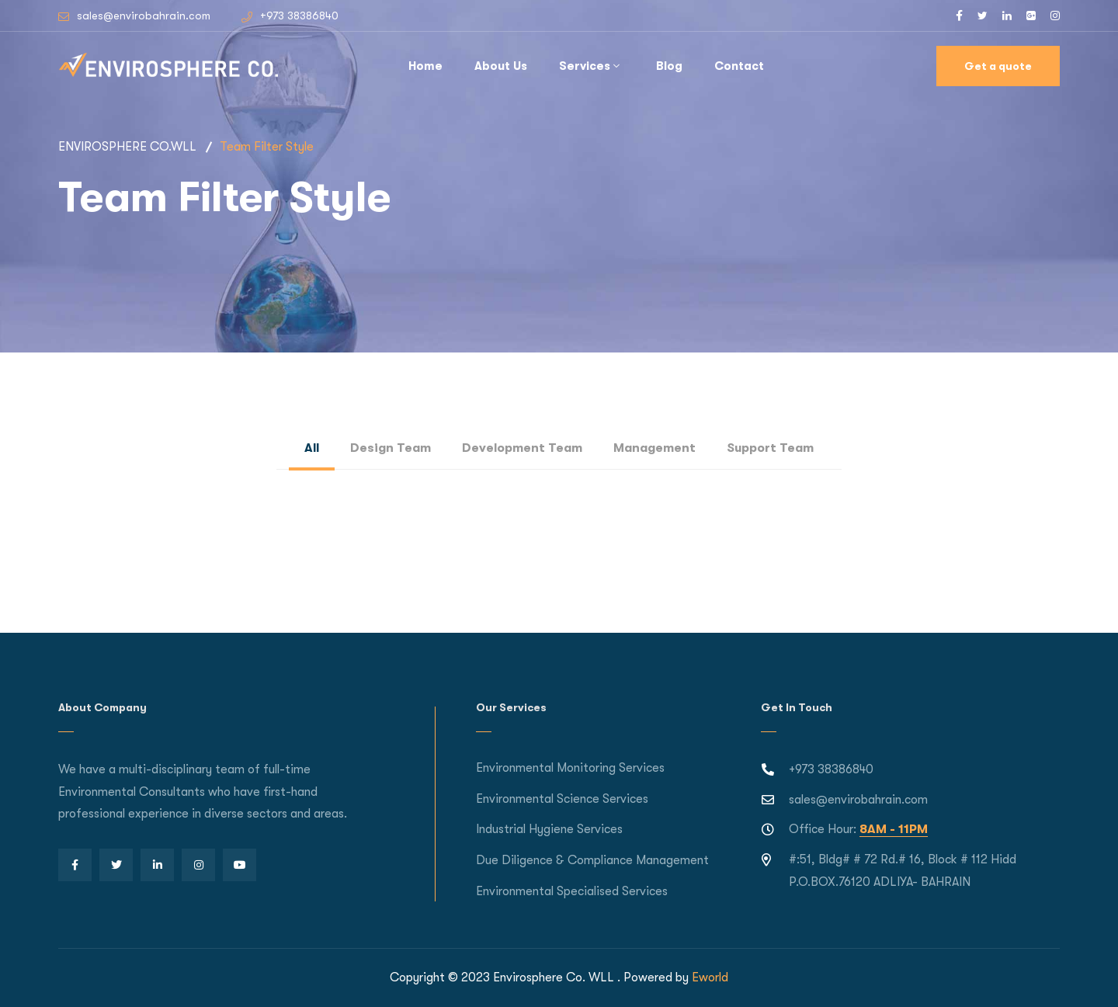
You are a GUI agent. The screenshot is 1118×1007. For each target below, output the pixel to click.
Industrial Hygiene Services (549, 829)
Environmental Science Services (562, 799)
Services (584, 66)
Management (654, 448)
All (311, 448)
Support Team (770, 448)
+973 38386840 (299, 15)
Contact (739, 66)
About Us (500, 66)
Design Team (390, 448)
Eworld (710, 977)
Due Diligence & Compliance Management (592, 860)
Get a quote (998, 66)
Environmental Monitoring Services (570, 768)
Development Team (522, 448)
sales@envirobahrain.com (143, 15)
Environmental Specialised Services (572, 891)
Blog (669, 66)
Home (425, 66)
